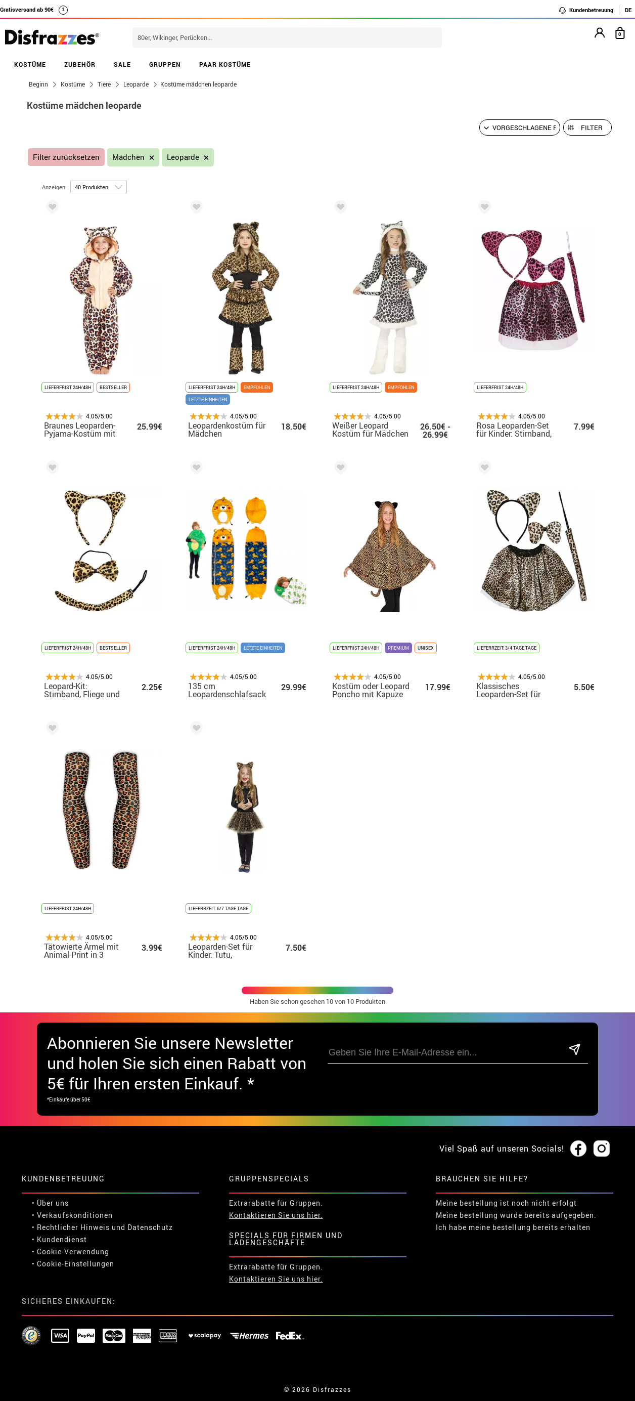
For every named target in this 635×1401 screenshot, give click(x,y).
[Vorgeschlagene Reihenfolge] (519, 127)
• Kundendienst (59, 1239)
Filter (592, 127)
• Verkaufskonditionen (72, 1215)
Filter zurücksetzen (66, 157)
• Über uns (50, 1203)
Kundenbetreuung (585, 10)
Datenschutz (150, 1227)
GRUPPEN (165, 64)
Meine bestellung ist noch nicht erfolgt (506, 1203)
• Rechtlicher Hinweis (71, 1227)
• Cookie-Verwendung (70, 1251)
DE (628, 10)
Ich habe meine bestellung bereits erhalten (513, 1227)
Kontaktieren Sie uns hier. (276, 1215)
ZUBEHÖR (80, 64)
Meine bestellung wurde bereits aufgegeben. (516, 1215)
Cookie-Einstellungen (75, 1263)
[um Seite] (98, 187)
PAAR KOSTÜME (225, 64)
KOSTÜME (30, 64)
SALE (122, 64)
